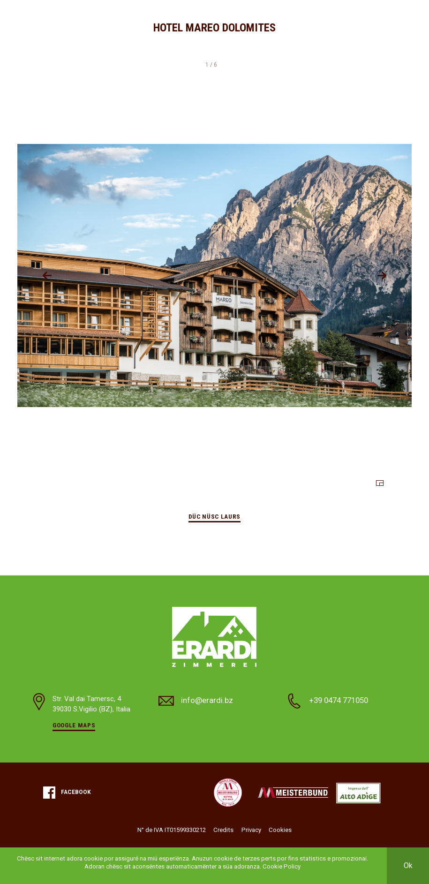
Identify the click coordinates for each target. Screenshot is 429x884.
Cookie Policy (282, 866)
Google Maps (74, 725)
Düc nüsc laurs (214, 516)
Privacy (251, 829)
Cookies (280, 829)
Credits (223, 829)
